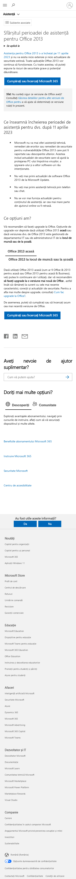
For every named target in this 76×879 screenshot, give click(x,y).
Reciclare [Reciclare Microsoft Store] (9, 606)
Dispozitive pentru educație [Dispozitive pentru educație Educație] (18, 637)
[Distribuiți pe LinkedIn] (13, 335)
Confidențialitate (35, 875)
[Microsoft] (38, 3)
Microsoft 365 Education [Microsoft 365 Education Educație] (16, 649)
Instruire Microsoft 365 (17, 456)
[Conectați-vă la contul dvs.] (69, 5)
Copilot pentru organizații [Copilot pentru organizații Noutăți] (17, 544)
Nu (50, 524)
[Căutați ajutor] (13, 5)
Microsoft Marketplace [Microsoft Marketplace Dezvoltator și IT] (15, 781)
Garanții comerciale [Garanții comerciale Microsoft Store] (14, 612)
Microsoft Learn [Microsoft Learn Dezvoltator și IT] (12, 768)
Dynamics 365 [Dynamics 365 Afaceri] (11, 712)
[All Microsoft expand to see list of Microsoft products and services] (5, 5)
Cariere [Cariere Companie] (8, 818)
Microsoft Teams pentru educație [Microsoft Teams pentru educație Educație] (20, 643)
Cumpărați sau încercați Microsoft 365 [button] (32, 81)
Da (25, 524)
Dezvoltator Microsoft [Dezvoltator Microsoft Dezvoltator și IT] (15, 755)
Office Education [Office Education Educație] (12, 656)
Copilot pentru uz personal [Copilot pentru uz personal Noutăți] (17, 550)
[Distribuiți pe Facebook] (6, 335)
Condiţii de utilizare (55, 875)
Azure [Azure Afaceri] (7, 706)
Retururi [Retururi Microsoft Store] (9, 593)
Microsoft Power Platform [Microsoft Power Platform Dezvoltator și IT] (17, 787)
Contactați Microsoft (14, 875)
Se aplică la (12, 45)
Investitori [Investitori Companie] (9, 837)
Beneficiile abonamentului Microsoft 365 (28, 441)
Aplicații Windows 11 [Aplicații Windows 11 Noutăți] (15, 563)
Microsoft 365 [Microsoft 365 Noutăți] (11, 556)
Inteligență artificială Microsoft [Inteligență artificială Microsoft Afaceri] (19, 693)
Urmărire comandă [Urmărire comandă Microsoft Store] (14, 600)
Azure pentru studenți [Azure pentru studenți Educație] (15, 675)
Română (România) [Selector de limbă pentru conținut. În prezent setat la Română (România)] (20, 854)
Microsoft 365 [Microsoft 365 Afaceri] (11, 718)
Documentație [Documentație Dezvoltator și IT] (11, 762)
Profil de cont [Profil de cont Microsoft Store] (11, 581)
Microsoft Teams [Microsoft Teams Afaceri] (13, 737)
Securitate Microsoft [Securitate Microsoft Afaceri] (14, 699)
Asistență (9, 14)
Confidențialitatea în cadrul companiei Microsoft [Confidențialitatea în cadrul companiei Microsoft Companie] (28, 824)
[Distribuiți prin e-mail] (23, 335)
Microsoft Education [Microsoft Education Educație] (14, 630)
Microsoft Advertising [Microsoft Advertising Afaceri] (15, 724)
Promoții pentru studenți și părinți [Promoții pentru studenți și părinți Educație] (21, 668)
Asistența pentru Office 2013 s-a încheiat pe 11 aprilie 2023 (36, 55)
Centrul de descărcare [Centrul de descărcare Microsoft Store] (15, 587)
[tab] (20, 252)
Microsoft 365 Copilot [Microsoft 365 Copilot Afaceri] (15, 731)
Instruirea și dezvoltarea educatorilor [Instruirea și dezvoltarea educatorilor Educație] (22, 662)
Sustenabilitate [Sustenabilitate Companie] (12, 843)
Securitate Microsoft (16, 471)
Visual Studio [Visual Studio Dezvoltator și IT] (11, 799)
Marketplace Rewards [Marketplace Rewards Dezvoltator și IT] (15, 793)
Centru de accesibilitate (17, 485)
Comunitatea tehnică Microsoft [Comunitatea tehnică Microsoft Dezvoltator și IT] (19, 774)
